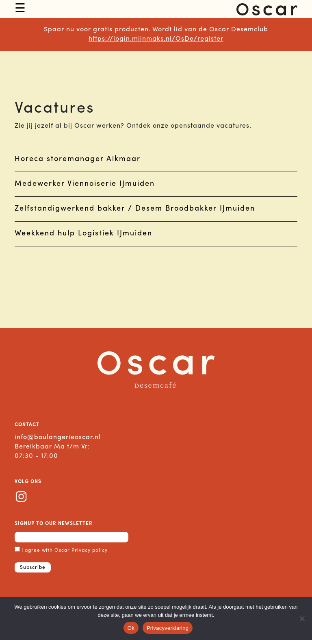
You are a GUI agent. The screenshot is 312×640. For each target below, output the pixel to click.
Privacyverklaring (167, 628)
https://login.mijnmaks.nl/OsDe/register (156, 39)
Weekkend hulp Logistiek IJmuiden (83, 233)
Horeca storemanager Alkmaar (78, 159)
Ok (131, 628)
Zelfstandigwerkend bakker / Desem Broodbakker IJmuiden (135, 209)
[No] (302, 618)
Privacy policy (90, 550)
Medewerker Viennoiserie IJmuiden (85, 184)
